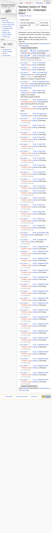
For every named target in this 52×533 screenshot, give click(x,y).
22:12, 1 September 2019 (40, 251)
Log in (47, 1)
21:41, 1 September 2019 (40, 324)
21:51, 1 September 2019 (40, 284)
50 (49, 43)
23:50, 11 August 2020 (40, 239)
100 (20, 46)
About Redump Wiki (21, 396)
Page (21, 3)
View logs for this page (25, 15)
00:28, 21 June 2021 (39, 125)
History (48, 3)
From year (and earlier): (27, 23)
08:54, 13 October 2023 (40, 72)
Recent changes (7, 34)
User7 (23, 83)
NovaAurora (25, 116)
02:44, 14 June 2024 (39, 63)
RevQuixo (24, 120)
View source (39, 3)
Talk (29, 53)
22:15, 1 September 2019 (40, 246)
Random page (6, 32)
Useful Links (6, 30)
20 (47, 43)
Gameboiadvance (26, 102)
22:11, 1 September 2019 (40, 258)
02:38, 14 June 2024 (39, 67)
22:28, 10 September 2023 (41, 81)
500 (27, 46)
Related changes (7, 51)
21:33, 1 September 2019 (40, 352)
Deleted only (45, 25)
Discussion (29, 3)
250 (24, 46)
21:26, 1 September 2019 (40, 372)
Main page (6, 20)
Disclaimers (34, 396)
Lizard (48, 56)
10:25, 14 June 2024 (39, 56)
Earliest (26, 43)
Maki (22, 235)
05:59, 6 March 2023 (39, 90)
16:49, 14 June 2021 (39, 198)
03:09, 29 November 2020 (41, 232)
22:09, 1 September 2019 (40, 263)
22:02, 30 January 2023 (40, 99)
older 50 (42, 43)
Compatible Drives (8, 28)
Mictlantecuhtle (25, 74)
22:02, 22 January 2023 (40, 106)
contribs (33, 53)
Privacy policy (9, 396)
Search (2, 39)
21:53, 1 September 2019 (40, 277)
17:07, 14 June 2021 (39, 186)
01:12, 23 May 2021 (39, 205)
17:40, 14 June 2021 (39, 151)
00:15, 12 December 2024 (41, 51)
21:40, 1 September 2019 (40, 331)
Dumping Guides (7, 26)
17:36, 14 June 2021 (39, 165)
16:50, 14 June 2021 (39, 191)
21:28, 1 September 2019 (40, 365)
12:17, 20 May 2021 (39, 219)
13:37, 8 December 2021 (40, 118)
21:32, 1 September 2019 (40, 358)
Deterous (24, 53)
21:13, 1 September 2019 (40, 379)
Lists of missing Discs (9, 24)
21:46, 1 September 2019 (40, 310)
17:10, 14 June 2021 (39, 172)
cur (22, 56)
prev (25, 51)
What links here (7, 49)
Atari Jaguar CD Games (28, 86)
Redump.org (6, 36)
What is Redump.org (8, 22)
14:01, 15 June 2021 (39, 132)
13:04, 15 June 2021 (39, 144)
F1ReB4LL (24, 134)
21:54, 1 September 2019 (40, 270)
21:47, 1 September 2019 (40, 298)
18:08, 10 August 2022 (40, 113)
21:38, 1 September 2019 (40, 338)
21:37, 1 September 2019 (40, 345)
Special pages (6, 55)
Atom (5, 53)
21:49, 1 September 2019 (40, 291)
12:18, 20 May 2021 (39, 212)
